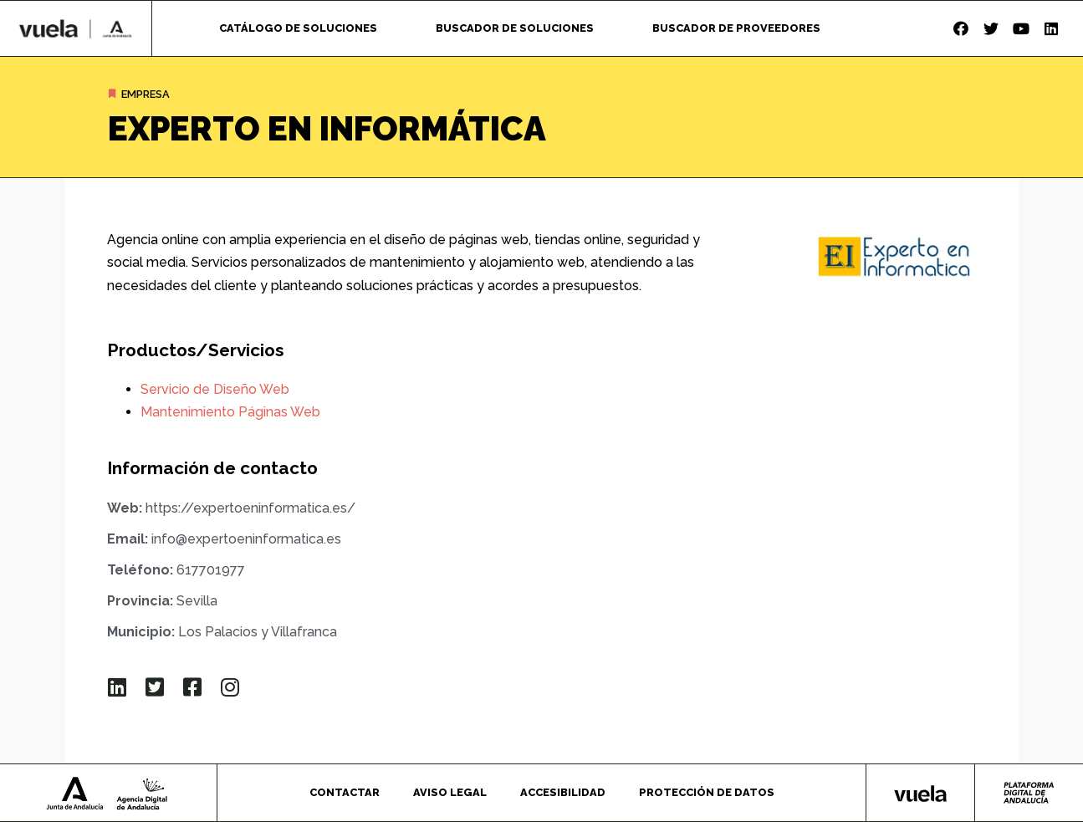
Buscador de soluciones (515, 28)
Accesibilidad (562, 792)
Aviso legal (450, 792)
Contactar (344, 792)
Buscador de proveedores (736, 28)
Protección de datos (706, 792)
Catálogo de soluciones (298, 28)
